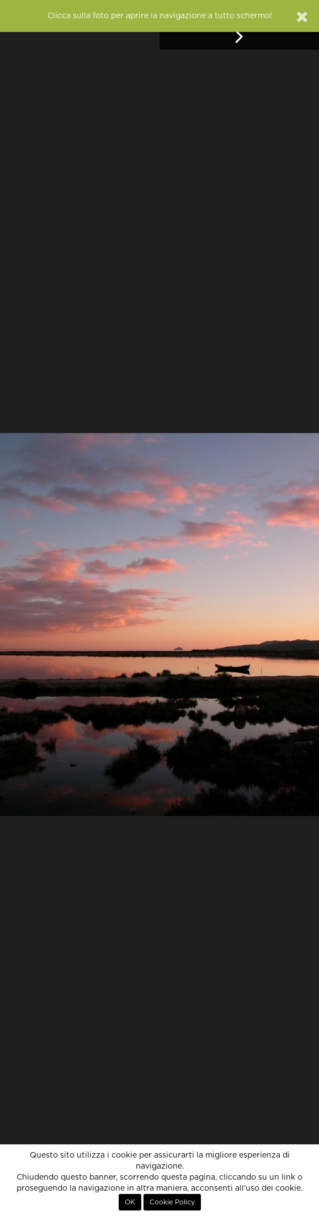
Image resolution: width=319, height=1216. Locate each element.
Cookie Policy (172, 1202)
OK (130, 1202)
